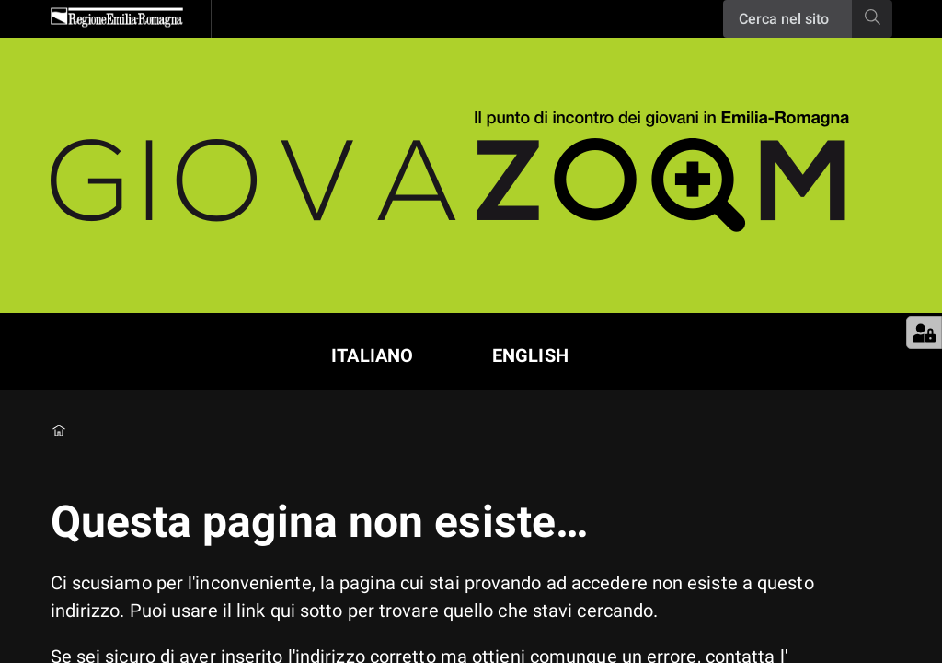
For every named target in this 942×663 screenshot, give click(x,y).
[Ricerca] (787, 19)
